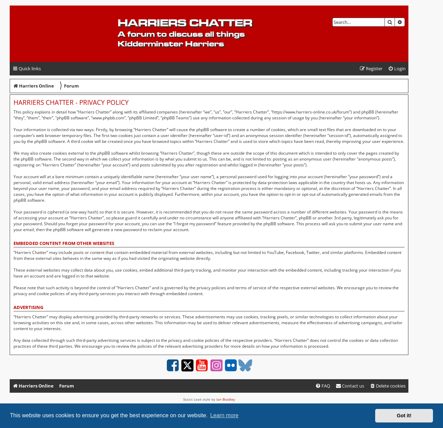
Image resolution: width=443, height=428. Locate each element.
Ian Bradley (225, 399)
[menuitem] (396, 68)
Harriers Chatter (185, 22)
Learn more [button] (224, 415)
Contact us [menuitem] (350, 386)
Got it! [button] (404, 415)
